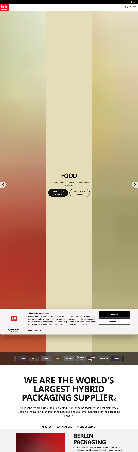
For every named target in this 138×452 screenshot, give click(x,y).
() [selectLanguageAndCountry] (133, 2)
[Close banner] (134, 429)
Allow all (114, 432)
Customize (114, 439)
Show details (33, 448)
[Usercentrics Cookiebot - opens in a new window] (14, 447)
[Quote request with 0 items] (126, 7)
